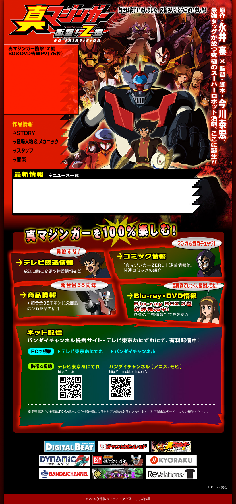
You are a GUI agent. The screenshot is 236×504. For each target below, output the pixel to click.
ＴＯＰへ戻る (217, 487)
